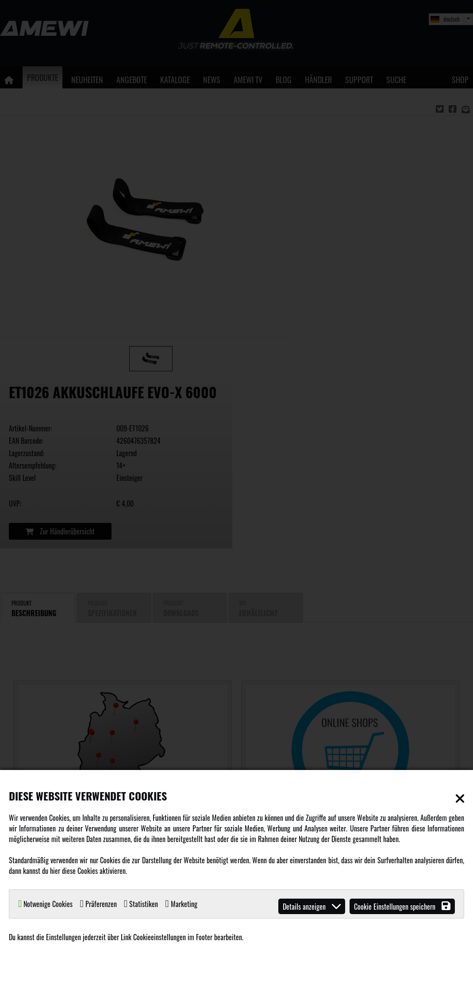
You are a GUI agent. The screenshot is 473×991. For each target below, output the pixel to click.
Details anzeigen (312, 906)
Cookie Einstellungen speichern (402, 906)
